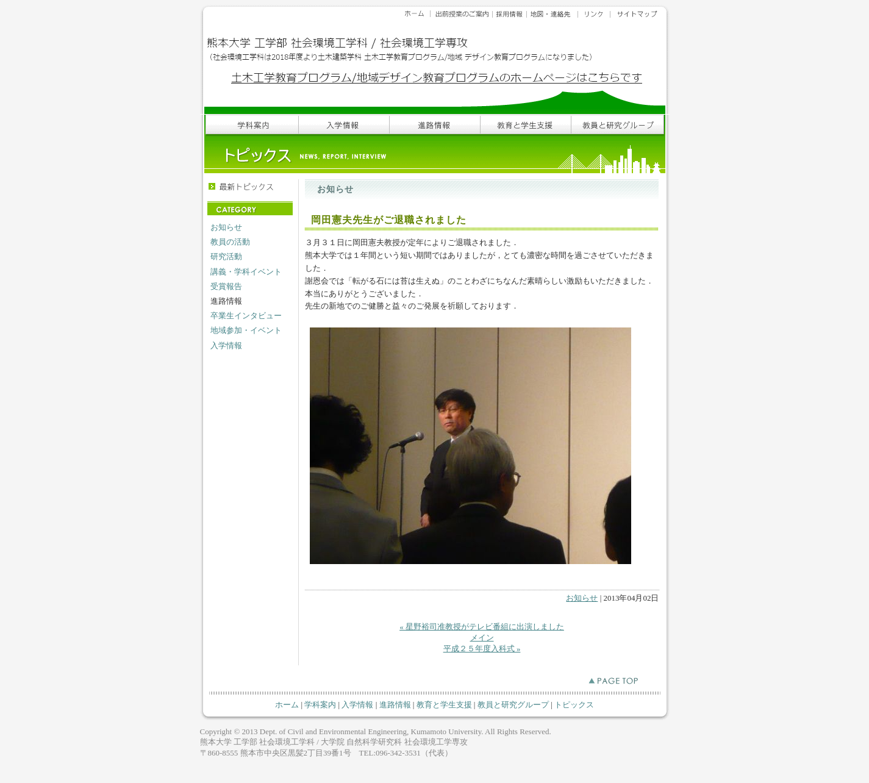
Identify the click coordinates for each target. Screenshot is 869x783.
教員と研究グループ (513, 704)
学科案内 (320, 704)
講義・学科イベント (246, 271)
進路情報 (395, 704)
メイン (482, 637)
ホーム (287, 704)
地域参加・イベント (246, 330)
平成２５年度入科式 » (482, 648)
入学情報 (226, 345)
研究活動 (226, 256)
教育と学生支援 (444, 704)
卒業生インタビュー (246, 315)
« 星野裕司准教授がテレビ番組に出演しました (481, 626)
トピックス (574, 704)
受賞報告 (226, 286)
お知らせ (226, 227)
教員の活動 (230, 241)
